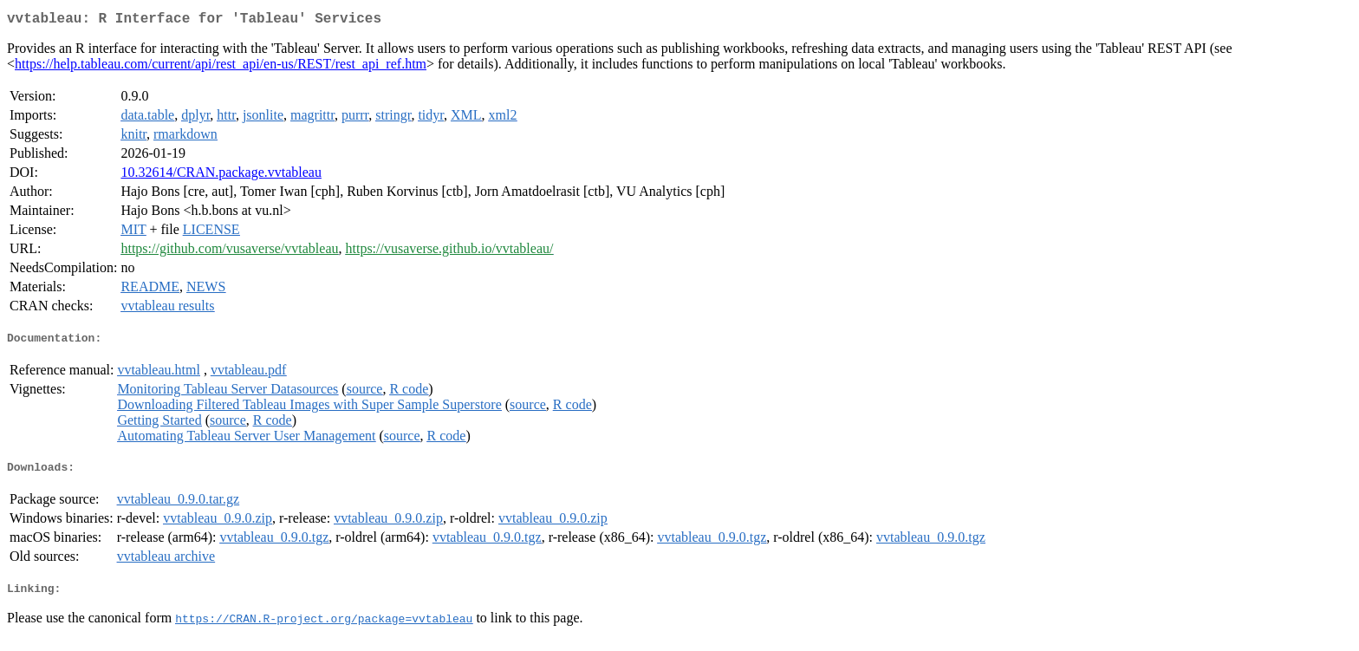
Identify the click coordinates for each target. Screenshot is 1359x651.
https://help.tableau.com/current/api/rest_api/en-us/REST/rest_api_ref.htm (220, 67)
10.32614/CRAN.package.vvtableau (221, 175)
